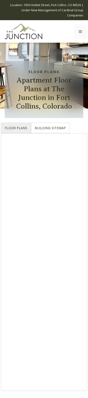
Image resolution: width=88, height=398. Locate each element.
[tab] (16, 128)
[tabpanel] (44, 264)
